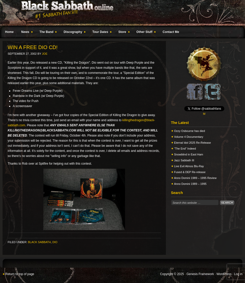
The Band (47, 32)
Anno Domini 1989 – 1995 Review (195, 177)
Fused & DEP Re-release (189, 172)
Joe (44, 53)
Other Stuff (145, 32)
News (26, 32)
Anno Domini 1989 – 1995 (190, 183)
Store (123, 32)
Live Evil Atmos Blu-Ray (189, 166)
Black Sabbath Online (120, 13)
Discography (73, 32)
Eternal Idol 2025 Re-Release (192, 142)
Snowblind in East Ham (188, 154)
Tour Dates (101, 32)
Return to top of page (19, 274)
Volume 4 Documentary (188, 136)
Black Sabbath (39, 242)
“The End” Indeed (185, 148)
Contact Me (171, 32)
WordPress (223, 274)
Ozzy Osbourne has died (189, 130)
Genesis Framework (200, 274)
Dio (54, 242)
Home (9, 32)
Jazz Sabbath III (184, 160)
